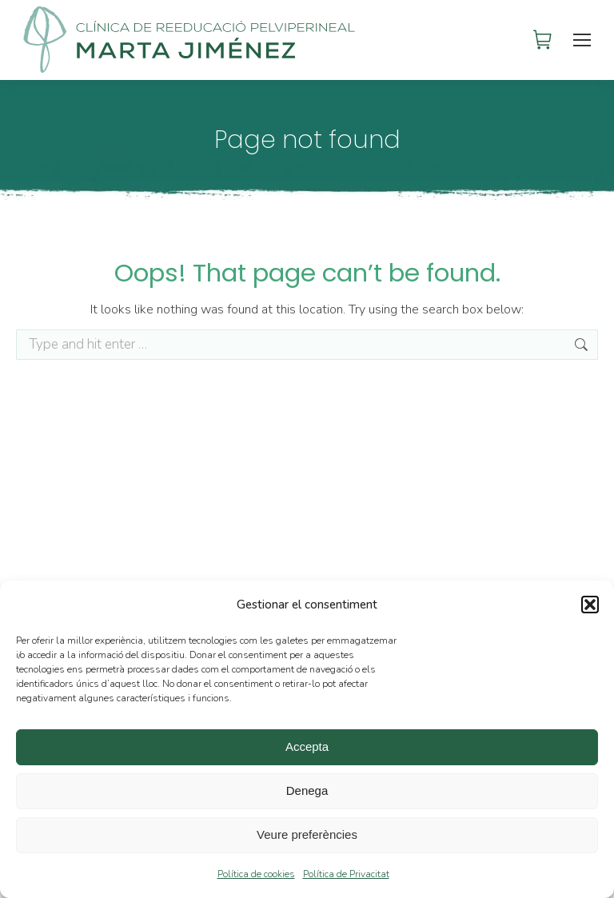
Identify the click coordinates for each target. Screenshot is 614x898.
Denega (307, 790)
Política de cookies (256, 874)
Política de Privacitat (346, 874)
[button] (590, 605)
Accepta (307, 746)
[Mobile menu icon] (583, 40)
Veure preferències (307, 834)
